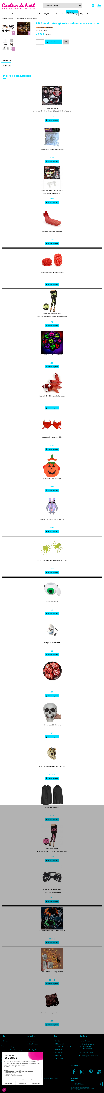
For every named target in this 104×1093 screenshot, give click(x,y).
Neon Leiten (58, 1041)
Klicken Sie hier (54, 1078)
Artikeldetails (6, 60)
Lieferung (5, 1041)
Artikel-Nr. (4, 66)
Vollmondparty (59, 1052)
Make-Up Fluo (33, 1050)
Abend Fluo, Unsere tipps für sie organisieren (64, 1048)
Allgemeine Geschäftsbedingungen (13, 1050)
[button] (15, 13)
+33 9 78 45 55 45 (87, 1052)
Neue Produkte (33, 1044)
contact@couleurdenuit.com (90, 1056)
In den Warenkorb (53, 42)
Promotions (32, 1041)
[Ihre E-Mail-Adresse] (84, 1084)
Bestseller (32, 1047)
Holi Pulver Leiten (60, 1044)
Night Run (58, 1055)
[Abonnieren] (100, 1084)
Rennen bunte (59, 1058)
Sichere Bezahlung (8, 1047)
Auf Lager (39, 30)
